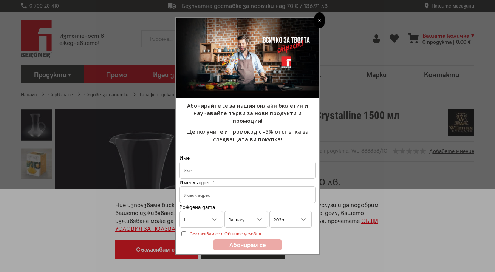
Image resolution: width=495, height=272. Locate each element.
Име (184, 157)
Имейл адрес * (196, 182)
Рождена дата (197, 206)
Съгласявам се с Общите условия (225, 233)
